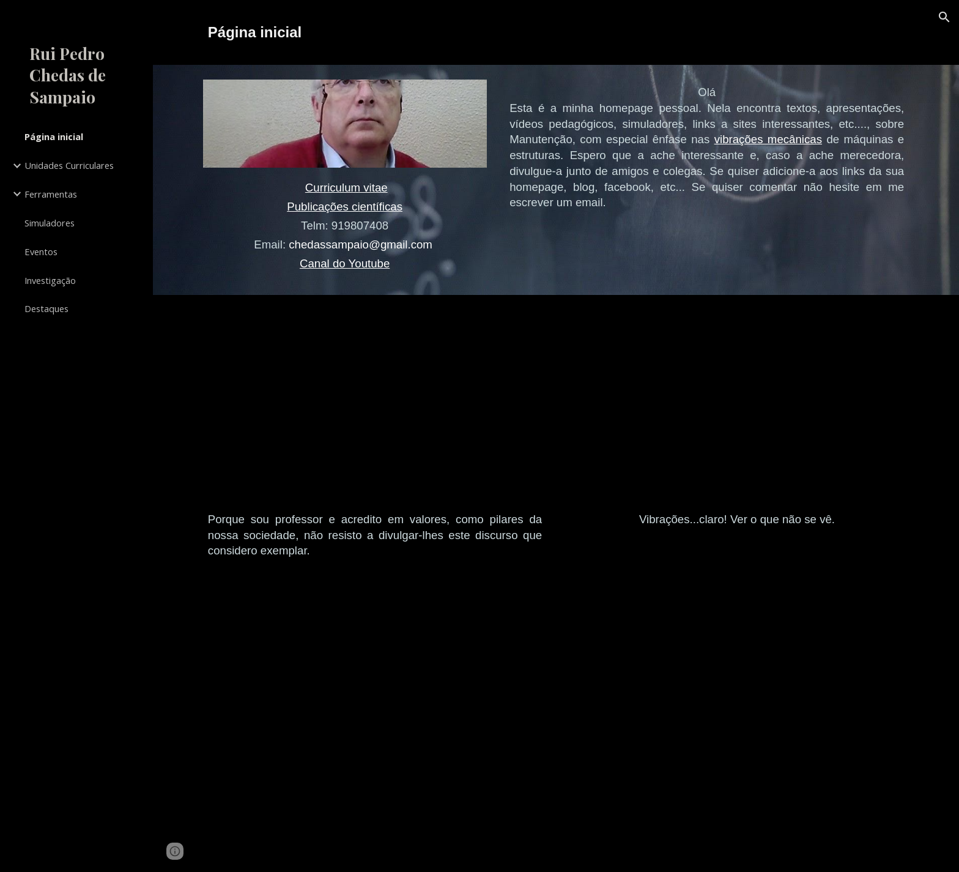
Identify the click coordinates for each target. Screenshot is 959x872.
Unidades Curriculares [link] (69, 165)
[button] (944, 17)
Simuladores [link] (49, 223)
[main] (556, 32)
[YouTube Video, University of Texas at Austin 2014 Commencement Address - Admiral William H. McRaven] (375, 406)
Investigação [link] (50, 280)
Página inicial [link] (53, 136)
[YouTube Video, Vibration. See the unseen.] (737, 406)
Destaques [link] (46, 308)
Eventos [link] (40, 251)
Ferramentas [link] (50, 194)
